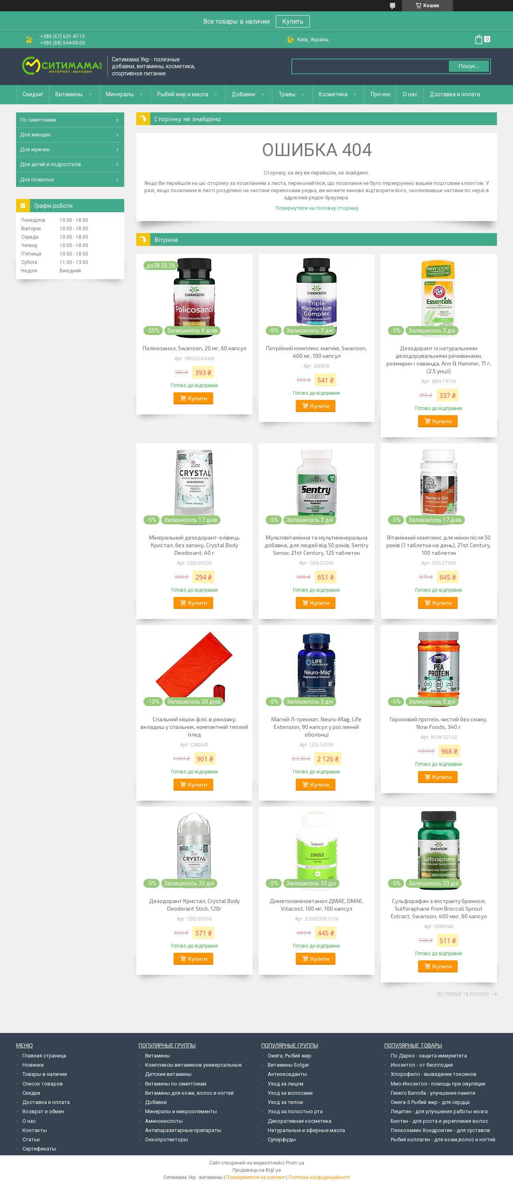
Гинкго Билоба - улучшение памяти (433, 1093)
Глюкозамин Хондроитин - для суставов (440, 1130)
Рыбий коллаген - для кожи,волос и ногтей (443, 1139)
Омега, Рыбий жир (289, 1056)
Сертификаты (39, 1149)
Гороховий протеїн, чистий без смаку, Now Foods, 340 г (438, 723)
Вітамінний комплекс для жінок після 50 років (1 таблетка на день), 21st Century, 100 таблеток (438, 545)
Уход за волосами (290, 1093)
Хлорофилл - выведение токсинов (434, 1074)
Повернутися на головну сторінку (316, 208)
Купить (292, 21)
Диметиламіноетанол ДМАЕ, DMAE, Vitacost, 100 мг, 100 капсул (317, 904)
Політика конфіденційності (319, 1177)
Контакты (34, 1130)
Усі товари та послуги (463, 993)
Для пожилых (37, 180)
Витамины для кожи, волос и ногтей (189, 1093)
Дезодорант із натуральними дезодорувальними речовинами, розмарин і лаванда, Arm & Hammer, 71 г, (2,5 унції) (438, 359)
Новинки (33, 1065)
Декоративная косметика (299, 1121)
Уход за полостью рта (295, 1111)
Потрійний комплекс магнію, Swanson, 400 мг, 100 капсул (316, 352)
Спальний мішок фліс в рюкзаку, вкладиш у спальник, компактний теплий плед (194, 727)
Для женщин (35, 135)
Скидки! (32, 94)
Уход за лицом (285, 1084)
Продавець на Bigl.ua (256, 1170)
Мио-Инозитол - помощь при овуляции (438, 1084)
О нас (410, 94)
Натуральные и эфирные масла (306, 1130)
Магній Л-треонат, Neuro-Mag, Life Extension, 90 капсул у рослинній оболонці (316, 727)
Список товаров (42, 1084)
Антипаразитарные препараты (183, 1130)
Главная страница (44, 1056)
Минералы (120, 94)
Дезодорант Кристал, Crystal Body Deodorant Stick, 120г (194, 904)
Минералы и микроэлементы (181, 1111)
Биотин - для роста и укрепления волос (439, 1121)
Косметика (333, 94)
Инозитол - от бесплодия (422, 1065)
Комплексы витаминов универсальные (193, 1065)
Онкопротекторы (166, 1139)
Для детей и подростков (50, 164)
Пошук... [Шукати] (468, 66)
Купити (197, 398)
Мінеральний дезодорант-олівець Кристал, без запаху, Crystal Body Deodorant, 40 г (194, 545)
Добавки (243, 94)
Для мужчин (35, 149)
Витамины (69, 94)
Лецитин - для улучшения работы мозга (439, 1111)
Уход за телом (285, 1102)
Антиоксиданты (287, 1074)
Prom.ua (295, 1163)
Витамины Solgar (288, 1065)
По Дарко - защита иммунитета (429, 1056)
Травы (287, 94)
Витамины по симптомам (175, 1084)
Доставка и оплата (455, 94)
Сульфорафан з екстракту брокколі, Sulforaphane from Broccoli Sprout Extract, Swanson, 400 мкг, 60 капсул (439, 908)
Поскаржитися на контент (255, 1177)
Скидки (31, 1093)
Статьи (31, 1139)
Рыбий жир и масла (182, 94)
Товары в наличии (44, 1074)
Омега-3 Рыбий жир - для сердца (430, 1102)
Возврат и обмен (43, 1111)
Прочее (380, 94)
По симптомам (38, 120)
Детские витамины (168, 1074)
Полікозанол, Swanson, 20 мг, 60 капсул (194, 348)
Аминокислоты (164, 1121)
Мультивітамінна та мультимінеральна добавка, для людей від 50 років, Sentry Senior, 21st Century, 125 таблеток (316, 545)
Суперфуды (282, 1139)
